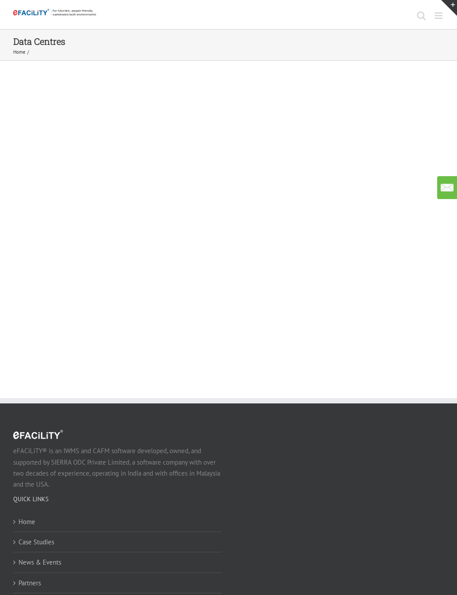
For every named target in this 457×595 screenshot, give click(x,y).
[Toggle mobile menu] (439, 15)
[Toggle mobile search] (421, 15)
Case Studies (36, 542)
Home (26, 521)
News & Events (39, 562)
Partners (29, 583)
